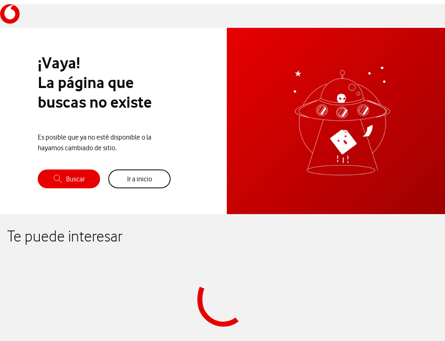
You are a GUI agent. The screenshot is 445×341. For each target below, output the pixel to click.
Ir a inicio (139, 179)
